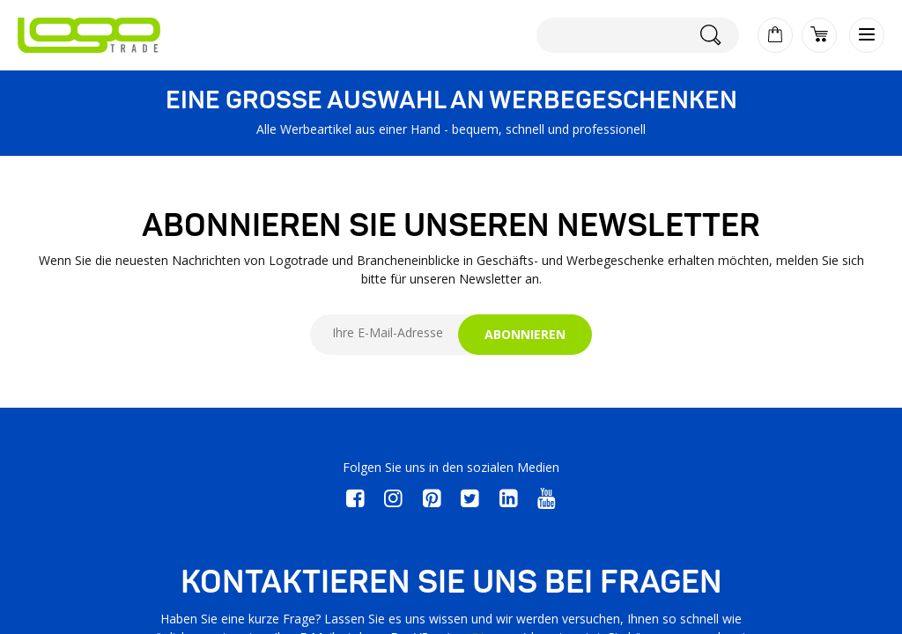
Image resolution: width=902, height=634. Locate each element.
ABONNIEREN (525, 334)
